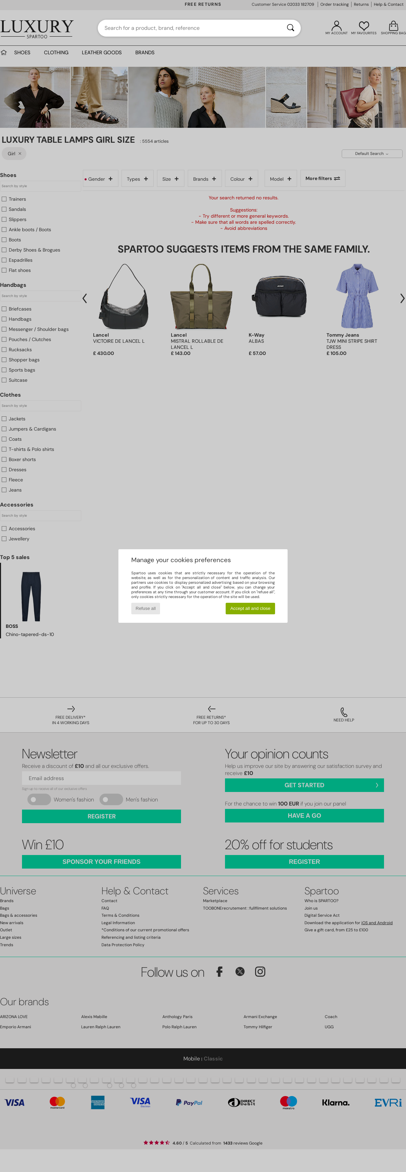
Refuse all (146, 608)
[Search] (290, 28)
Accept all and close (250, 608)
